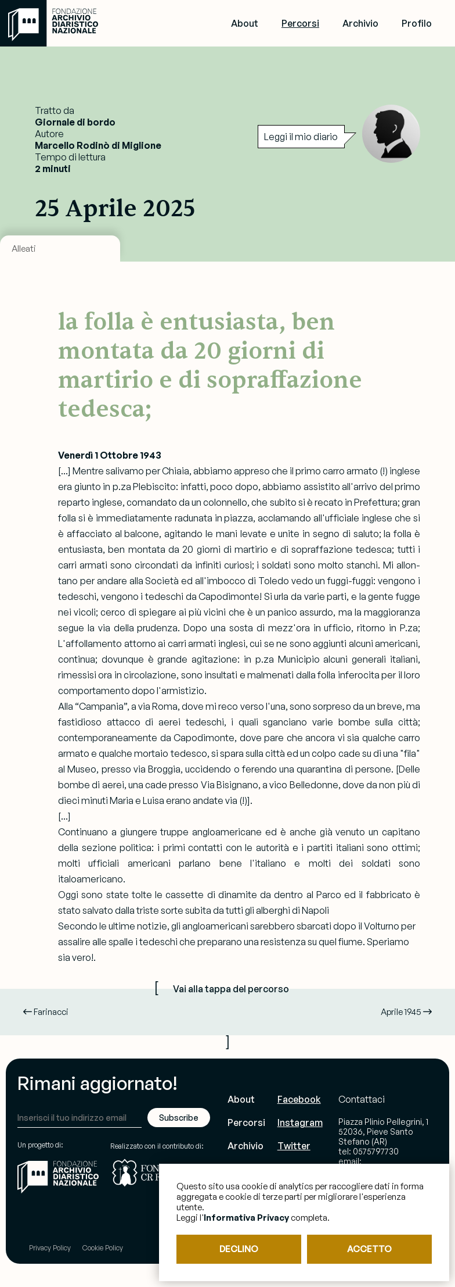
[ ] (227, 1014)
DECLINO (238, 1248)
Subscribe (178, 1117)
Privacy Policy (50, 1247)
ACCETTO (369, 1248)
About (244, 23)
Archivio (360, 23)
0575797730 (376, 1151)
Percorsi (300, 23)
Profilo (417, 23)
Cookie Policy (102, 1247)
